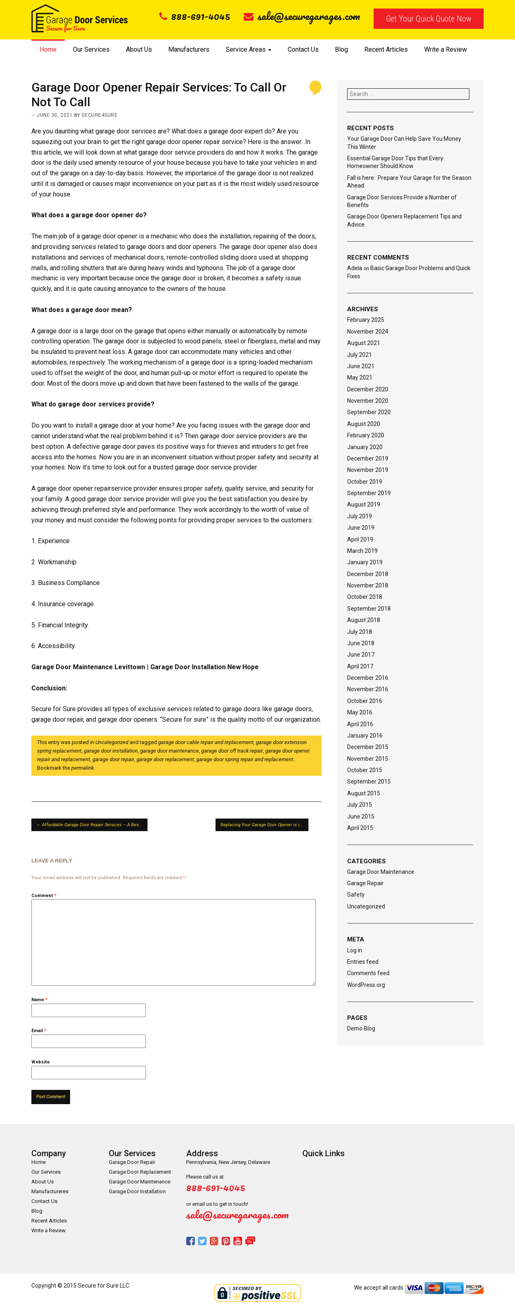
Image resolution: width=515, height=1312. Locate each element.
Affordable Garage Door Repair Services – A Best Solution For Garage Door (91, 824)
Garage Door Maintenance (380, 872)
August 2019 (363, 504)
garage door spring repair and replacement (244, 759)
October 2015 (364, 770)
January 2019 (365, 562)
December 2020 (367, 389)
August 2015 (363, 793)
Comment (44, 895)
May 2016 (359, 712)
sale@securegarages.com (302, 15)
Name (39, 999)
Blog (341, 49)
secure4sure (99, 115)
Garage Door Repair (132, 1162)
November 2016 (367, 689)
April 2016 (360, 724)
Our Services (91, 49)
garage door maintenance (169, 751)
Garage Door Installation (137, 1191)
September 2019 (369, 493)
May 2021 (359, 377)
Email (38, 1030)
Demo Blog (361, 1028)
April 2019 (360, 539)
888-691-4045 (194, 15)
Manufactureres (49, 1191)
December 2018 (367, 574)
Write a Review (445, 49)
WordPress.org (366, 985)
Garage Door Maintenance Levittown (88, 667)
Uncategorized (111, 742)
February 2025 (365, 320)
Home (48, 49)
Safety (356, 894)
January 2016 (365, 735)
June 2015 (360, 816)
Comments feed (368, 973)
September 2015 (369, 781)
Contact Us (303, 49)
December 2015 (367, 747)
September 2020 (369, 412)
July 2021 (359, 354)
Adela (354, 268)
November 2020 (367, 400)
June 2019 (360, 527)
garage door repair (113, 759)
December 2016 (367, 678)
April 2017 (360, 666)
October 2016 (364, 701)
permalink (82, 768)
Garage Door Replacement (140, 1172)
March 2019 (362, 551)
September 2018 (369, 608)
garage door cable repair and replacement (205, 742)
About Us (139, 49)
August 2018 (363, 620)
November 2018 (367, 585)
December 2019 (367, 458)
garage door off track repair (232, 751)
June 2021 (360, 366)
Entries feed (363, 961)
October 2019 (364, 481)
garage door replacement (165, 759)
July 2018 (359, 632)
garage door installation (111, 751)
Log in (354, 950)
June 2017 (360, 654)
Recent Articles (386, 49)
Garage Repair (365, 883)
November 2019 (367, 470)
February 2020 (365, 435)
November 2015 (367, 758)
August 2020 (363, 424)
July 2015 (359, 804)
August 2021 (363, 343)
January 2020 (365, 447)
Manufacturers (188, 49)
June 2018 (360, 643)
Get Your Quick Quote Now (428, 19)
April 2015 (360, 828)
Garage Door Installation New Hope (204, 667)
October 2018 (364, 597)
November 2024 (367, 331)
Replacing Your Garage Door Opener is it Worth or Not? (264, 824)
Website (40, 1062)
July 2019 (359, 516)
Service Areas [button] (248, 49)
